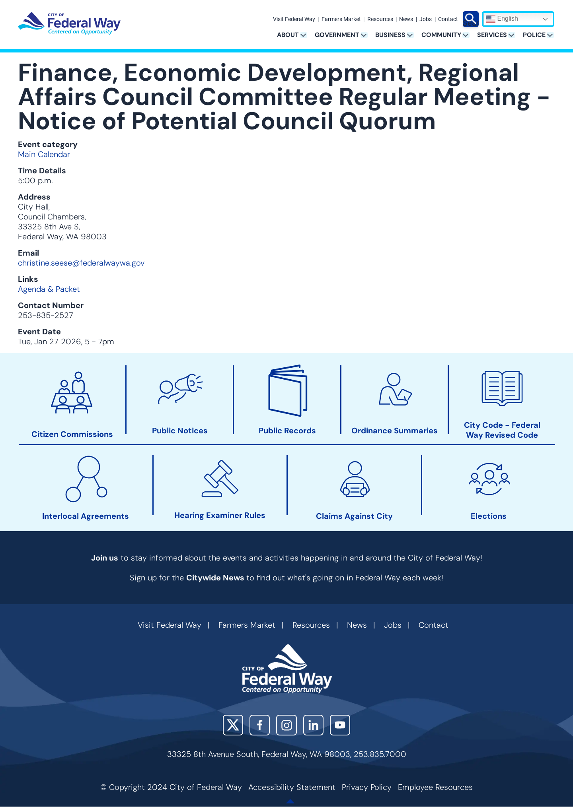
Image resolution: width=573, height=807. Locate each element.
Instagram (286, 725)
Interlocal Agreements (85, 516)
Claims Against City (354, 516)
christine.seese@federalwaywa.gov (81, 263)
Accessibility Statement (291, 787)
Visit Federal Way (294, 19)
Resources (380, 19)
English (502, 19)
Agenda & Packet (49, 289)
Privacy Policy (367, 787)
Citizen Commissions (72, 434)
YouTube (340, 725)
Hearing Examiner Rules (219, 516)
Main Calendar (44, 154)
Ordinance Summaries (394, 431)
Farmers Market (341, 19)
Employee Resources (435, 787)
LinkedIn (313, 725)
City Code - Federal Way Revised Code (502, 430)
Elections (489, 516)
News (406, 19)
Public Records (287, 431)
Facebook (259, 725)
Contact (448, 19)
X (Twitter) (233, 725)
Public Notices (180, 431)
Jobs (425, 19)
